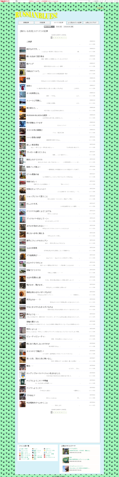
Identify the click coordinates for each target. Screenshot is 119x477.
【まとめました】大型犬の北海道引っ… (79, 468)
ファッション (23, 450)
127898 (99, 8)
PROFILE (27, 10)
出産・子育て (23, 448)
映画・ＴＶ (36, 452)
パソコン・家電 (49, 454)
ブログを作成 (109, 1)
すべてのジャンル (49, 457)
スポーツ (47, 448)
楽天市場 (116, 1)
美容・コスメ (23, 452)
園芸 (34, 459)
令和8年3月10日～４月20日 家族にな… (80, 450)
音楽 (34, 454)
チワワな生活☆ (73, 448)
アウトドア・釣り (49, 450)
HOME (17, 10)
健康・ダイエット (24, 454)
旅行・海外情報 (37, 457)
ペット (19, 1)
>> (97, 1)
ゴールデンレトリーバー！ (76, 466)
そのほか (47, 455)
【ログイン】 (100, 10)
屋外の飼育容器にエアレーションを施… (79, 459)
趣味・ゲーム (36, 450)
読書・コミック (37, 455)
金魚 (70, 457)
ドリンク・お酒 (24, 459)
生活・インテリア (24, 455)
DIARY (21, 10)
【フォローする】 (92, 10)
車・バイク (47, 452)
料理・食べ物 (23, 457)
